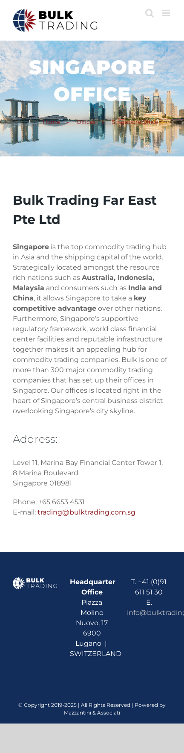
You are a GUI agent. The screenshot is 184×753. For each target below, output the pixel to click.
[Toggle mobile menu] (166, 13)
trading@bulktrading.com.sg (86, 512)
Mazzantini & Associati (92, 712)
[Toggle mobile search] (149, 13)
